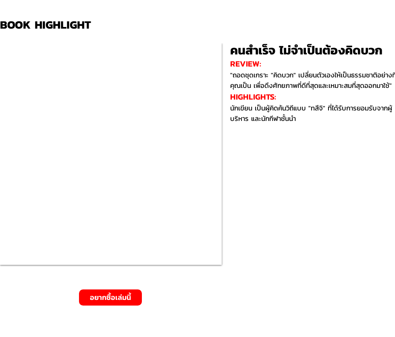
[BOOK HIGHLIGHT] (48, 25)
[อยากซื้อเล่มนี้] (110, 297)
